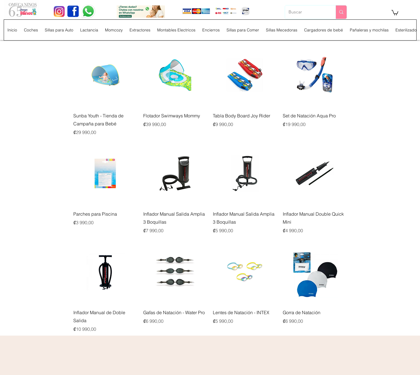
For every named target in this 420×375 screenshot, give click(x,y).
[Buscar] (306, 12)
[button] (394, 12)
